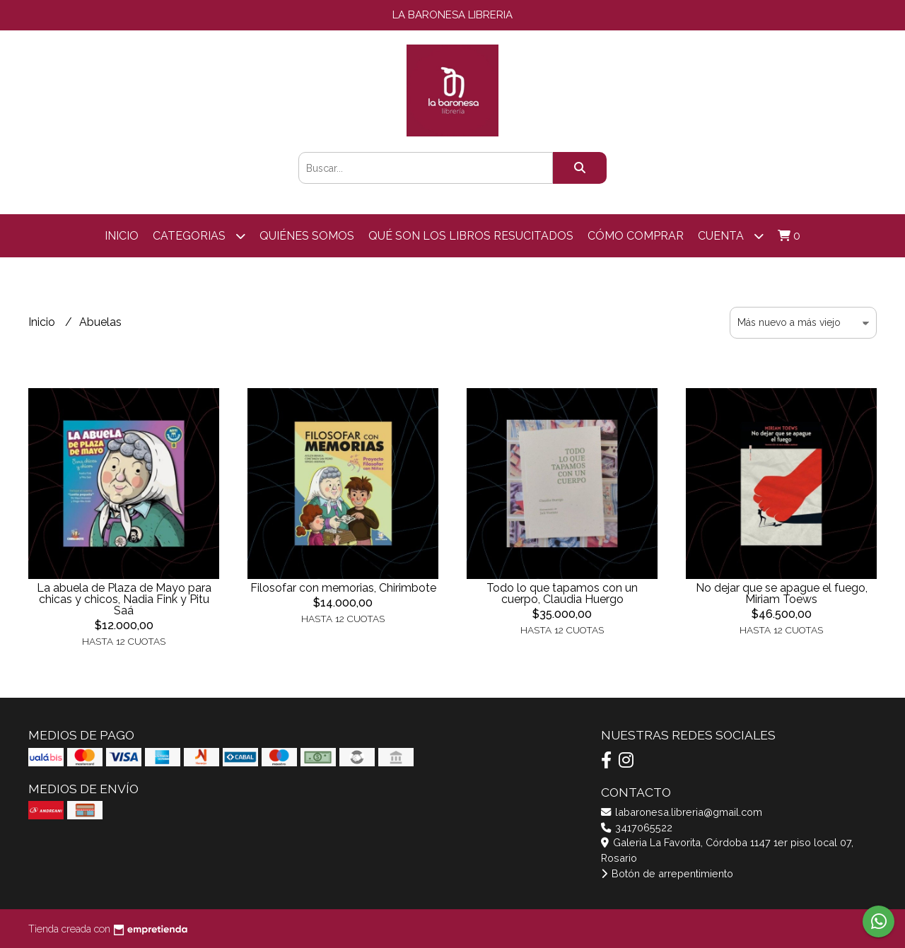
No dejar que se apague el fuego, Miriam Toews (782, 593)
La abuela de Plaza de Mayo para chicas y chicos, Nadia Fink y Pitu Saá (124, 599)
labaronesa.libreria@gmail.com (681, 812)
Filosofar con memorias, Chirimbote (343, 588)
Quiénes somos (306, 235)
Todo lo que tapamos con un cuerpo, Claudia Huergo (562, 593)
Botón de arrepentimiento (667, 873)
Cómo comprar (636, 235)
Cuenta (731, 235)
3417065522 (636, 827)
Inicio (122, 235)
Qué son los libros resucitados (470, 235)
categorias (199, 235)
